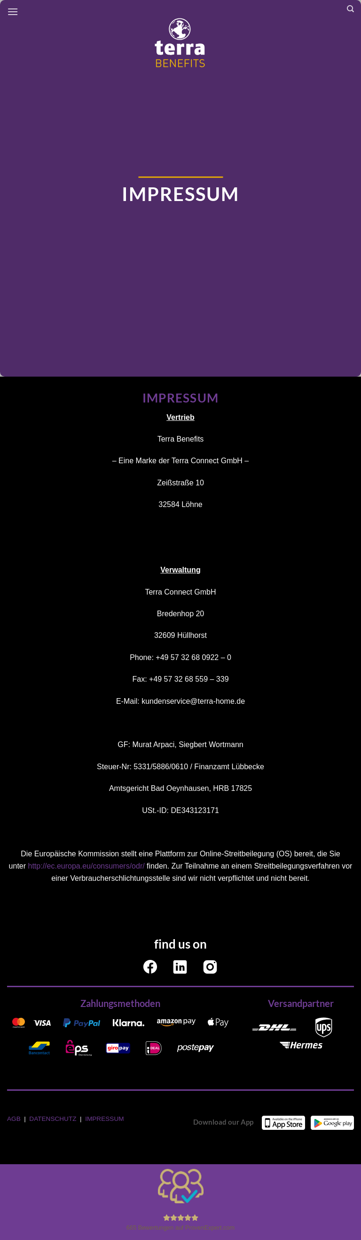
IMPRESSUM (104, 1118)
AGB (14, 1118)
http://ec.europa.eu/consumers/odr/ (86, 866)
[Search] (350, 9)
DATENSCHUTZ (53, 1118)
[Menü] (12, 11)
